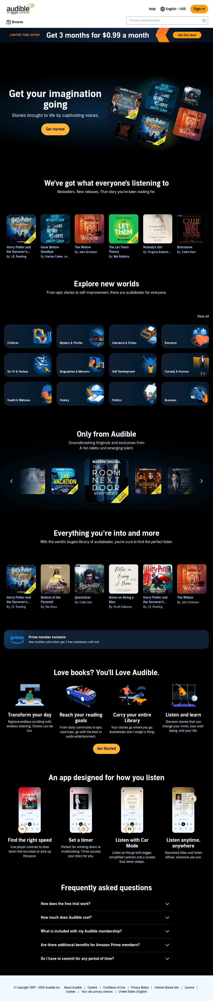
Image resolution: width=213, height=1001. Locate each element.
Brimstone (184, 247)
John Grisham (88, 252)
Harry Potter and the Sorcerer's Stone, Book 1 (155, 602)
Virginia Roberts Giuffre (163, 252)
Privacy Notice (140, 987)
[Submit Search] (204, 20)
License (189, 987)
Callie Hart (188, 252)
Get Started (106, 749)
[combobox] (167, 20)
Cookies (71, 991)
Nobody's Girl (152, 247)
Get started (55, 129)
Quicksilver (83, 597)
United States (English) (133, 991)
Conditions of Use (114, 987)
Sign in (199, 9)
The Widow (83, 247)
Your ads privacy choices (97, 991)
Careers (92, 987)
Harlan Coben (54, 256)
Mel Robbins (121, 256)
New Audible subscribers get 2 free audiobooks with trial (64, 639)
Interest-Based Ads (167, 987)
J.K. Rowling (18, 256)
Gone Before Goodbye (50, 249)
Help (152, 9)
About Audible (73, 987)
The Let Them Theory (119, 249)
